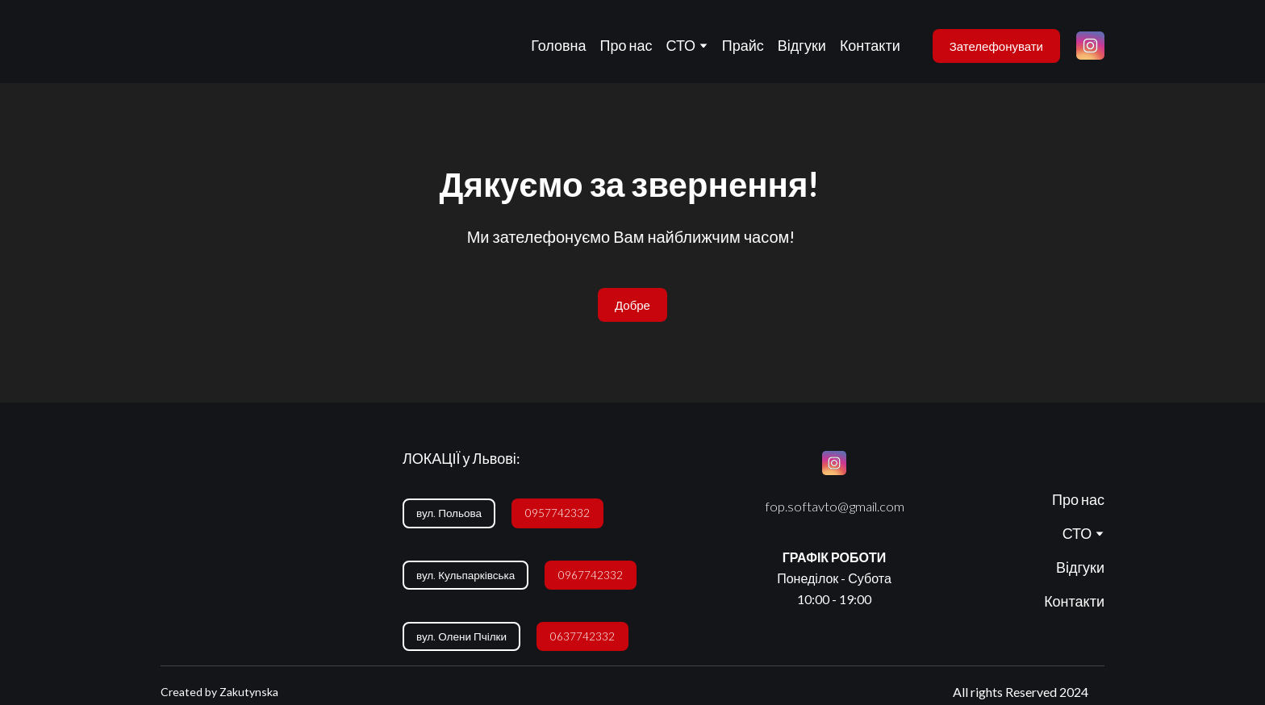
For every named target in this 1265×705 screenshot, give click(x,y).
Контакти (870, 45)
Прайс (743, 45)
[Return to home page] (186, 45)
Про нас (626, 45)
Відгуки (802, 45)
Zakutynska (248, 692)
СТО (681, 45)
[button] (996, 46)
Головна (558, 45)
